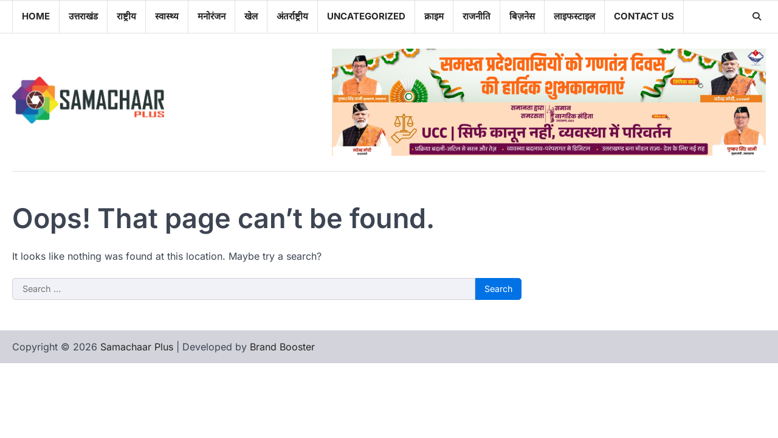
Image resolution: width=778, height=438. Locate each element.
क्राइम (434, 16)
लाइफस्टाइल (574, 16)
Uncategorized (366, 16)
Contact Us (644, 16)
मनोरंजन (211, 16)
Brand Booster (282, 347)
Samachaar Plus (136, 347)
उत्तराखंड (83, 16)
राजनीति (477, 16)
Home (36, 16)
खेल (251, 16)
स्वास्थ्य (167, 16)
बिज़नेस (522, 16)
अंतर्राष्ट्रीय (292, 16)
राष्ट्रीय (126, 16)
